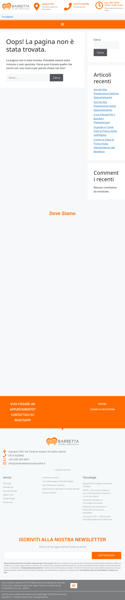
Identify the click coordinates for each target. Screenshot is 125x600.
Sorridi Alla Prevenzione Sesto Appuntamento (105, 106)
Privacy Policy (7, 585)
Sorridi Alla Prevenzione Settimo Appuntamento (106, 93)
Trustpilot (7, 16)
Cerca (97, 39)
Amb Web (60, 583)
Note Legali (32, 585)
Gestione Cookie (20, 585)
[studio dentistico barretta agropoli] (62, 259)
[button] (62, 24)
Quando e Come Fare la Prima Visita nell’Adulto (105, 131)
